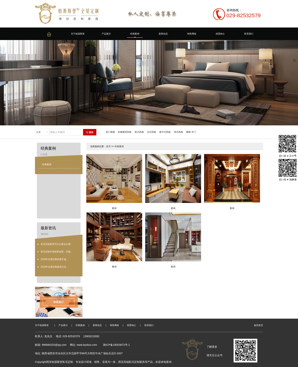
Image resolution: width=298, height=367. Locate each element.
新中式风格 (165, 132)
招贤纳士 (220, 33)
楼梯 (188, 132)
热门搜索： (111, 132)
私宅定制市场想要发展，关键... (56, 251)
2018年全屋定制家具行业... (54, 267)
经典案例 (134, 33)
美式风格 (178, 132)
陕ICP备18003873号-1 (116, 344)
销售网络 (191, 33)
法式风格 (151, 132)
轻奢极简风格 (125, 132)
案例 (114, 208)
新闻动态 (163, 33)
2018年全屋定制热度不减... (54, 259)
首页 (108, 146)
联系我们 (248, 33)
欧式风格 (139, 132)
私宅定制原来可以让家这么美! (56, 244)
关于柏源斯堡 (78, 33)
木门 (193, 132)
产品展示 (106, 33)
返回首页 (258, 325)
